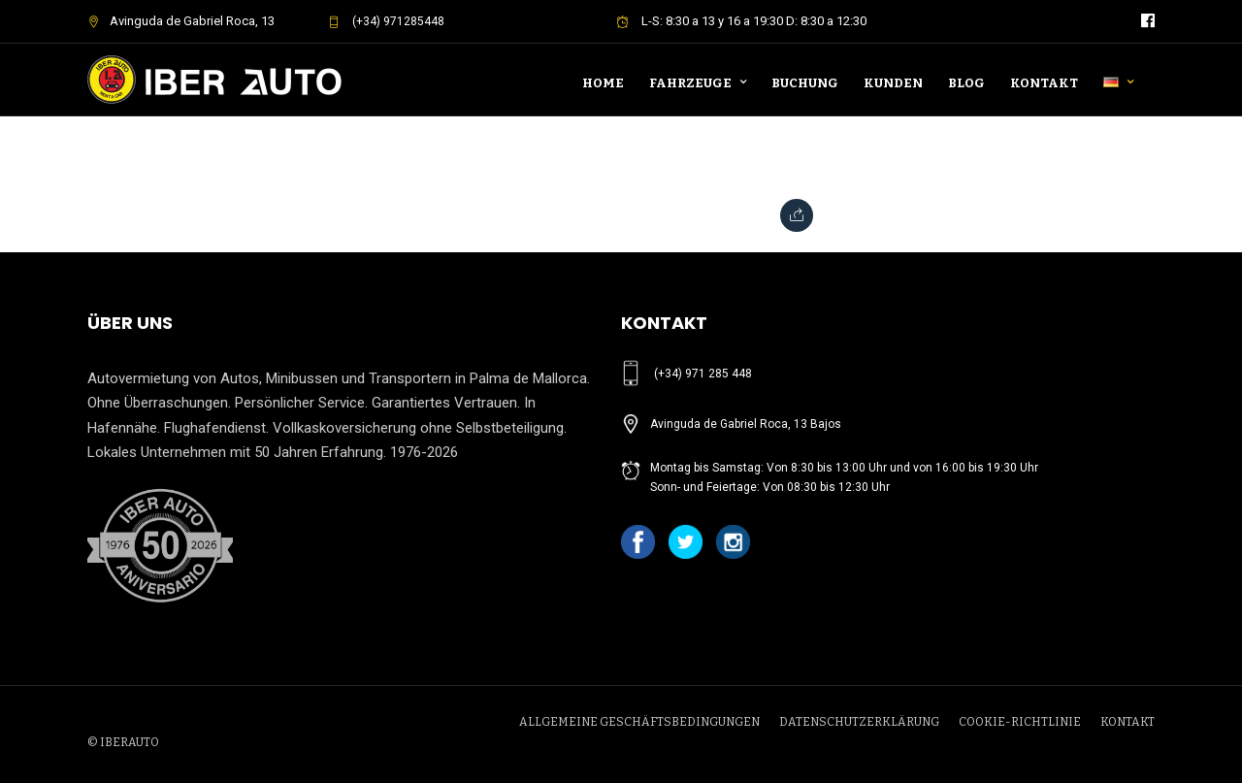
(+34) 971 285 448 (703, 373)
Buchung (804, 83)
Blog (966, 83)
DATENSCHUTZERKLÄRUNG (859, 722)
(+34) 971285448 (386, 21)
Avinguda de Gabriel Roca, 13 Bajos (745, 424)
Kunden (893, 83)
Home (603, 83)
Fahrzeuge (690, 83)
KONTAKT (1127, 722)
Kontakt (1044, 83)
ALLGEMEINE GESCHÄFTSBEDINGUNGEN (639, 722)
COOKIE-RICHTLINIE (1020, 722)
